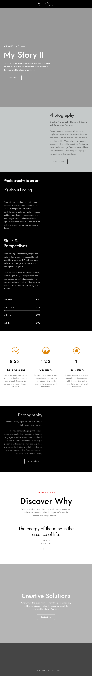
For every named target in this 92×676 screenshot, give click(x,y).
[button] (43, 549)
